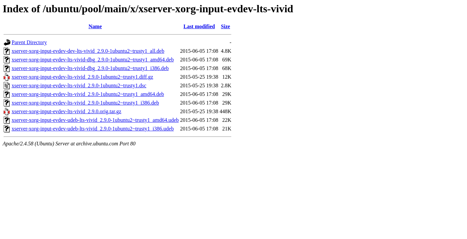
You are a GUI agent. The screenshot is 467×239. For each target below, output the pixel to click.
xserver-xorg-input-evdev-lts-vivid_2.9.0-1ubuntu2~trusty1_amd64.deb (88, 94)
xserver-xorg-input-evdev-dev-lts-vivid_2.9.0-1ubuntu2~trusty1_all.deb (88, 51)
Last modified (199, 26)
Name (95, 26)
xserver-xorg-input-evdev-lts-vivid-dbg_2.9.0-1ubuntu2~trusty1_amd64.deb (93, 59)
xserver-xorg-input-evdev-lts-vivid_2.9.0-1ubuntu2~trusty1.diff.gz (82, 77)
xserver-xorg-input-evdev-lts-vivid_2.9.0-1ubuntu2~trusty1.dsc (79, 85)
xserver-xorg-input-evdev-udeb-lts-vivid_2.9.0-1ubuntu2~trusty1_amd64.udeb (95, 120)
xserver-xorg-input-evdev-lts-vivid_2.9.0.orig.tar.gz (66, 111)
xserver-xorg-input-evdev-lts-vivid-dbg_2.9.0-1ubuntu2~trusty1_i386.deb (90, 68)
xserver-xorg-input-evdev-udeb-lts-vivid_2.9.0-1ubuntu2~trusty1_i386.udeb (93, 128)
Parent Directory (29, 42)
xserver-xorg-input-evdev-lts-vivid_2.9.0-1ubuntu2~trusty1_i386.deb (85, 103)
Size (225, 26)
